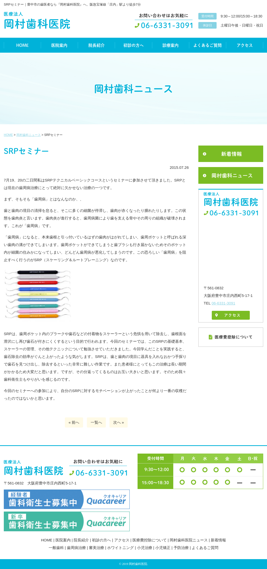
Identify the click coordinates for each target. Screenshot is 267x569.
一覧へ (96, 422)
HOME (22, 45)
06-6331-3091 (223, 303)
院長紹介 (96, 45)
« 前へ (74, 422)
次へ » (118, 422)
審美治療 (96, 547)
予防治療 (181, 547)
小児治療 (144, 547)
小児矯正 (162, 547)
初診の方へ (133, 45)
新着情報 (218, 540)
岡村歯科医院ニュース (189, 540)
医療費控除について (149, 540)
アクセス (245, 45)
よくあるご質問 (207, 45)
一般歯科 (56, 547)
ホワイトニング (120, 547)
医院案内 (59, 45)
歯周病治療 (76, 547)
